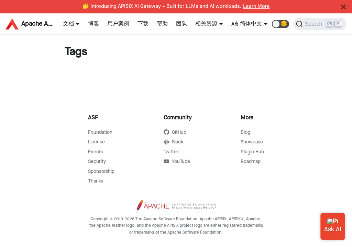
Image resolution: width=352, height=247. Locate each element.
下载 (143, 24)
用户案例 (118, 24)
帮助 (162, 24)
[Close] (343, 7)
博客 (93, 24)
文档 (68, 24)
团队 (181, 24)
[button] (280, 24)
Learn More (256, 6)
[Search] (319, 24)
